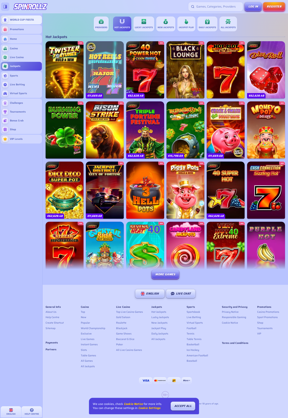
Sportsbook (193, 312)
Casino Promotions (268, 312)
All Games (87, 361)
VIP (259, 334)
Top (83, 312)
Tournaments (265, 328)
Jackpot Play (158, 328)
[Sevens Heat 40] (145, 250)
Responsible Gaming (234, 317)
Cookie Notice (230, 323)
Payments (52, 342)
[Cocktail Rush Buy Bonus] (105, 250)
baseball (192, 361)
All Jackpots (88, 366)
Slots (84, 350)
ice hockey (193, 350)
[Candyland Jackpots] (185, 250)
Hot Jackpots (158, 312)
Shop (260, 323)
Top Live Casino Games (129, 312)
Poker (119, 344)
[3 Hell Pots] (145, 190)
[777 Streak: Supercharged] (65, 250)
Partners (51, 349)
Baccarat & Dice (125, 339)
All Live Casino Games (129, 350)
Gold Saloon (123, 317)
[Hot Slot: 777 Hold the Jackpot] (226, 69)
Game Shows (124, 334)
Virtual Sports (195, 323)
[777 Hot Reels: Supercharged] (105, 69)
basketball (193, 344)
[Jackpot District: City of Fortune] (105, 190)
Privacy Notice (230, 312)
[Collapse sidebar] (5, 6)
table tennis (194, 339)
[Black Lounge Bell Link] (185, 69)
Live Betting (194, 317)
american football (197, 355)
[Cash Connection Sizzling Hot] (266, 190)
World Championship (93, 328)
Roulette (121, 323)
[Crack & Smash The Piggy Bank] (226, 130)
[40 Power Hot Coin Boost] (145, 69)
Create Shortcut (55, 323)
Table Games (88, 355)
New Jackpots (159, 323)
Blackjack (121, 328)
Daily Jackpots (159, 334)
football (191, 328)
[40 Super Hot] (226, 190)
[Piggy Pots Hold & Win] (185, 190)
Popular (85, 323)
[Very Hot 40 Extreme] (226, 250)
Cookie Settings (149, 408)
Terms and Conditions (235, 343)
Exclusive (86, 334)
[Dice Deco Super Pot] (65, 190)
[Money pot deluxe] (266, 130)
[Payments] (186, 380)
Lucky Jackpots (160, 317)
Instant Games (89, 344)
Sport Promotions (267, 317)
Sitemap (50, 328)
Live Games (87, 339)
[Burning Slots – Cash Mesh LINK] (185, 130)
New (83, 317)
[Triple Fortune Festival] (145, 130)
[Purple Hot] (266, 250)
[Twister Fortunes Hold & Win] (65, 69)
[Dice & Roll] (266, 69)
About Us (51, 312)
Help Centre (52, 317)
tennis (190, 334)
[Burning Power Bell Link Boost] (65, 130)
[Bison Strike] (105, 130)
